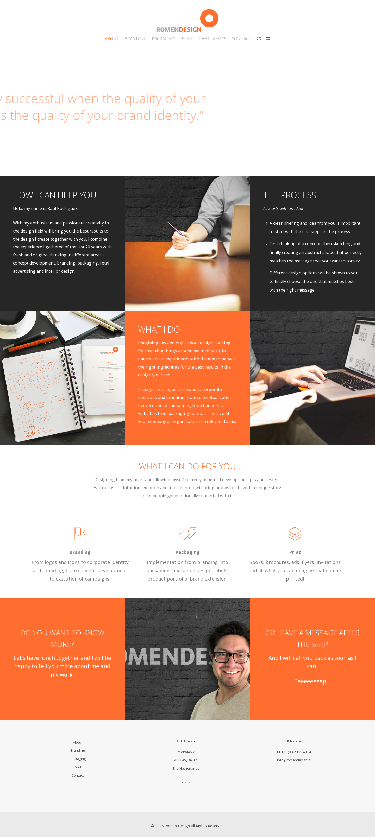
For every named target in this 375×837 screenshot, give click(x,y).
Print (295, 552)
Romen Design (177, 825)
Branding (80, 552)
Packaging (187, 552)
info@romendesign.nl (294, 760)
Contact (78, 775)
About (77, 742)
